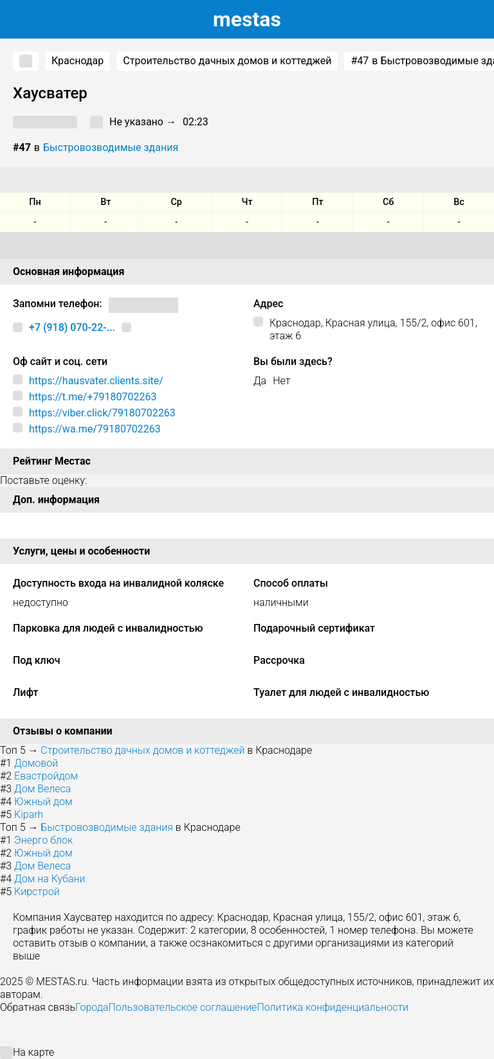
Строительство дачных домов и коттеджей (227, 61)
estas (247, 19)
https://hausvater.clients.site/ (96, 381)
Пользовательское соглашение (182, 1007)
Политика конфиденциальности (332, 1007)
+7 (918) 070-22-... (72, 327)
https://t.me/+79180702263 (92, 397)
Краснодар (77, 61)
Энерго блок (43, 840)
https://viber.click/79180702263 (102, 413)
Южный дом (43, 802)
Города (91, 1007)
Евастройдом (46, 776)
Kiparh (28, 814)
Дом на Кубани (49, 879)
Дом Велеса (42, 789)
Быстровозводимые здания (110, 147)
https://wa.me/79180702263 (95, 429)
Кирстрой (37, 891)
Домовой (36, 763)
